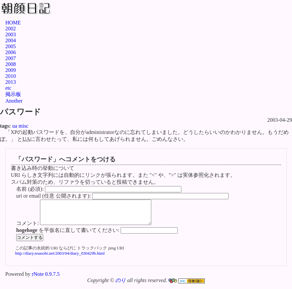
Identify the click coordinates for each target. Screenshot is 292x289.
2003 (10, 34)
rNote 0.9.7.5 (45, 279)
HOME (13, 22)
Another (13, 101)
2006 (10, 52)
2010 (10, 76)
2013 (10, 82)
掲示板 (13, 94)
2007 (10, 58)
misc (23, 126)
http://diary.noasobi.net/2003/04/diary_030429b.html (60, 258)
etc (8, 88)
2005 (10, 46)
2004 (10, 40)
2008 (10, 64)
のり (120, 285)
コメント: (28, 228)
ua (14, 126)
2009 (10, 70)
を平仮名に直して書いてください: (68, 235)
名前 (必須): (30, 189)
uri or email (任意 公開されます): (54, 196)
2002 (10, 28)
